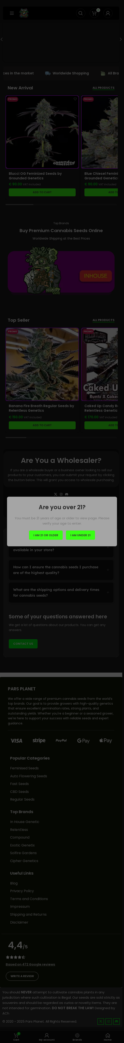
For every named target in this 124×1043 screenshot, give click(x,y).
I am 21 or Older (45, 535)
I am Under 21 (80, 535)
